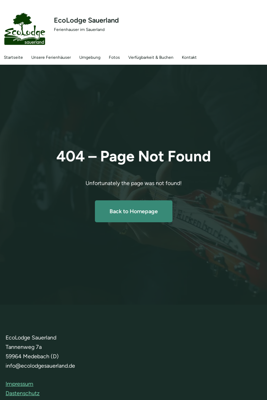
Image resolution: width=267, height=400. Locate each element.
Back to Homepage (134, 211)
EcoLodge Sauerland (86, 20)
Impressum (19, 384)
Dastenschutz (23, 393)
